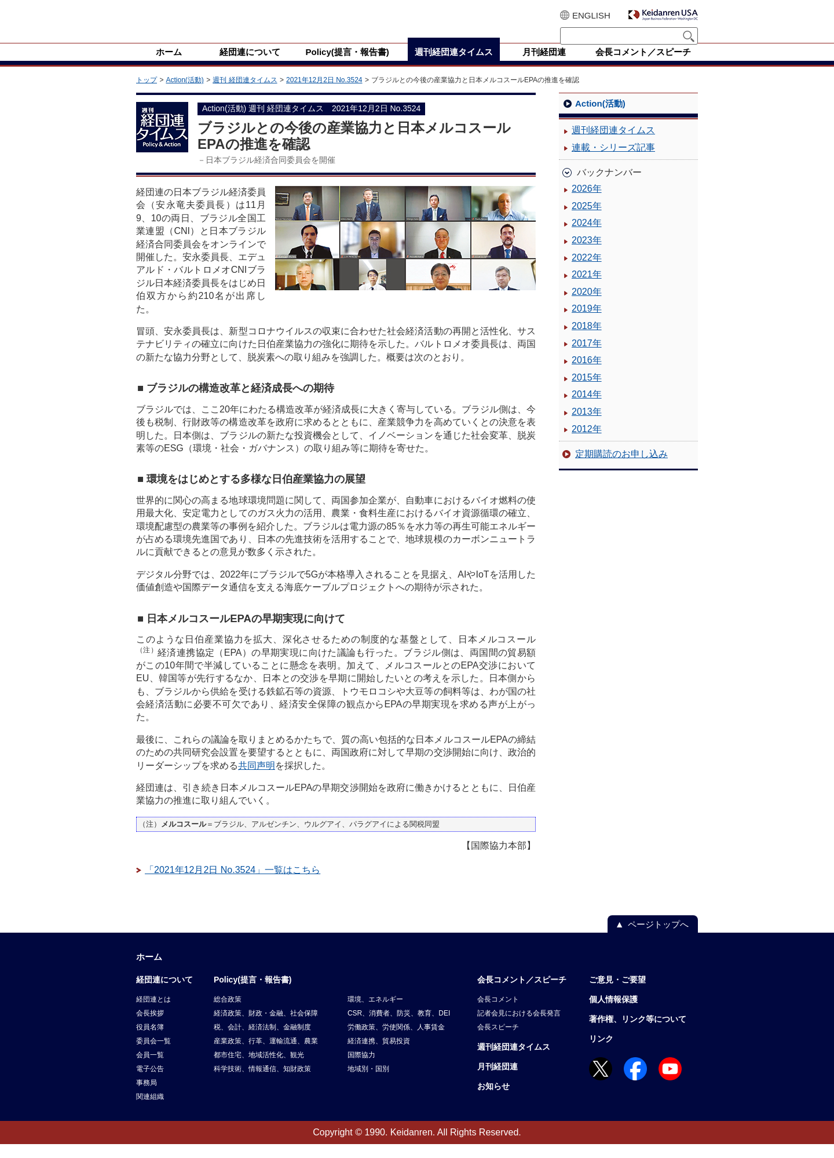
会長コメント (498, 1013)
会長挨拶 (150, 1027)
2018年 (587, 340)
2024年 (587, 237)
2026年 (587, 202)
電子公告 (150, 1083)
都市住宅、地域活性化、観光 (259, 1069)
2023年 (587, 254)
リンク (601, 1052)
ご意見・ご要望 (617, 993)
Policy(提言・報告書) (253, 993)
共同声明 (256, 779)
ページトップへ (658, 938)
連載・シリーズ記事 (613, 161)
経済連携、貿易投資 (379, 1055)
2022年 (587, 271)
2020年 (587, 305)
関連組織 (150, 1110)
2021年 (587, 288)
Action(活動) (184, 94)
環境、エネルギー (375, 1013)
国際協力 (361, 1069)
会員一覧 (150, 1069)
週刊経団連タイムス (613, 144)
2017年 (587, 357)
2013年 (587, 425)
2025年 (587, 220)
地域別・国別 (368, 1083)
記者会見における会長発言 (519, 1027)
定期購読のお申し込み (621, 468)
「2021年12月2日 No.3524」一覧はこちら (232, 884)
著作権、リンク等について (637, 1033)
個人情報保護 (613, 1013)
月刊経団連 (497, 1080)
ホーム (149, 971)
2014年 (587, 408)
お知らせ (493, 1100)
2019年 (587, 322)
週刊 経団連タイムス (245, 94)
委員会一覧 (153, 1055)
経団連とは (153, 1013)
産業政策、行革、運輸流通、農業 (266, 1055)
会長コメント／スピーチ (521, 993)
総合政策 (228, 1013)
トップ (146, 94)
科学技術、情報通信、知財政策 (262, 1083)
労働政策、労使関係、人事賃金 (396, 1041)
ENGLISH (591, 15)
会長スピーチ (498, 1041)
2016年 (587, 374)
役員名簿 (150, 1041)
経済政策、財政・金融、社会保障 (266, 1027)
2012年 (587, 443)
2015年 (587, 391)
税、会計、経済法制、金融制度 (262, 1041)
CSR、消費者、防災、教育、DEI (399, 1027)
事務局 (146, 1097)
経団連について (164, 993)
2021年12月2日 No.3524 (324, 94)
